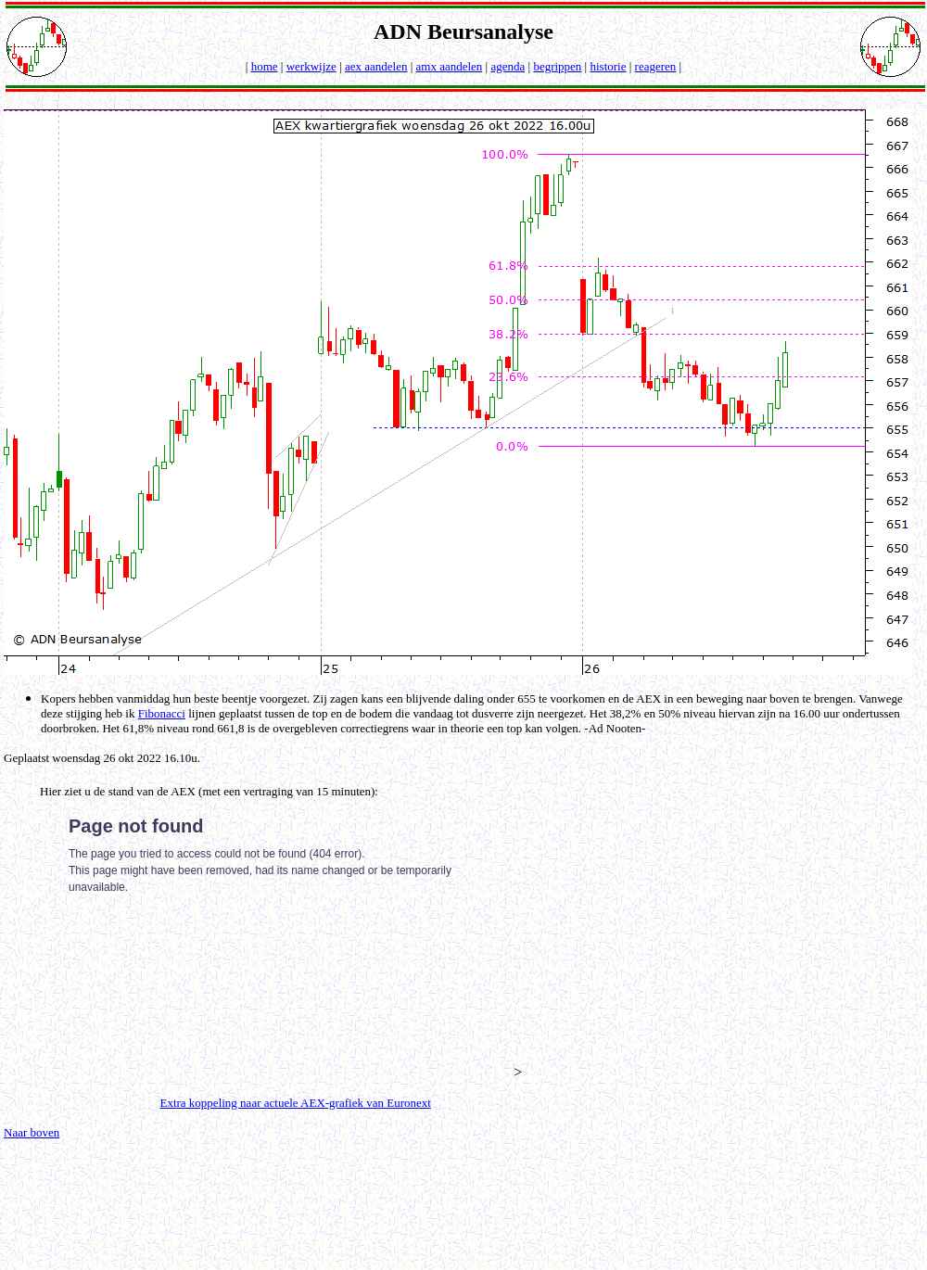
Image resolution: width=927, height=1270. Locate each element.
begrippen (557, 66)
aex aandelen (376, 66)
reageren (656, 66)
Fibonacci (161, 713)
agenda (507, 66)
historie (608, 66)
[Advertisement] (739, 929)
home (264, 66)
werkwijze (311, 66)
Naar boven (31, 1132)
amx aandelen (449, 66)
